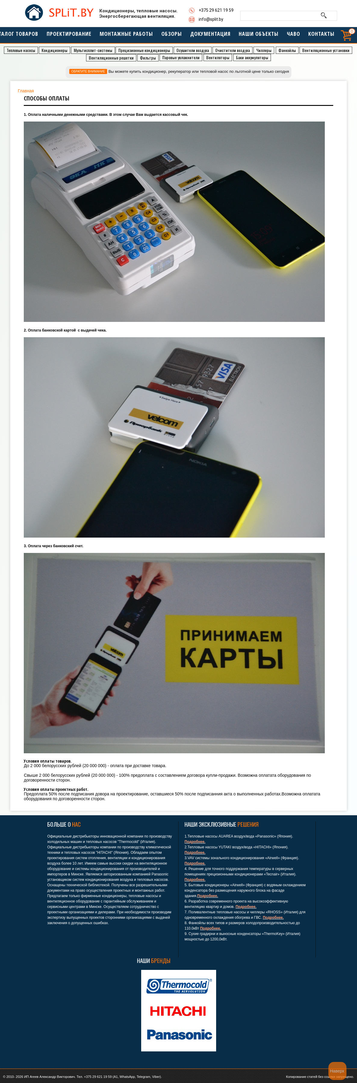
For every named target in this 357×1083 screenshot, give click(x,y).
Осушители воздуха (192, 50)
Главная (26, 90)
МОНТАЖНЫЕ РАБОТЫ (125, 35)
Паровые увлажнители (181, 57)
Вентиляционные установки (325, 50)
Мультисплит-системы (93, 50)
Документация (206, 35)
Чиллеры (264, 50)
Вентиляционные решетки (111, 57)
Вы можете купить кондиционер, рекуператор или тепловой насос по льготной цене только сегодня (198, 71)
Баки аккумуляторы (252, 57)
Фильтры (148, 57)
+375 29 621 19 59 (216, 10)
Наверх (337, 1071)
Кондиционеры (54, 50)
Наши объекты (253, 35)
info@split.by (211, 19)
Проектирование (70, 35)
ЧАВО (287, 35)
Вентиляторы (217, 57)
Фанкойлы (287, 50)
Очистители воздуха (232, 50)
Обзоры (169, 35)
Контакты (315, 35)
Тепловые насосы (21, 50)
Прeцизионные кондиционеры (144, 50)
